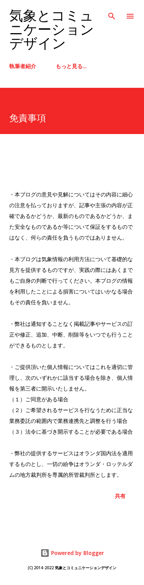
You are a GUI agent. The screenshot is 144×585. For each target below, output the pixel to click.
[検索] (111, 13)
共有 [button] (120, 496)
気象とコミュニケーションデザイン (51, 30)
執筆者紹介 (22, 66)
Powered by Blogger (72, 553)
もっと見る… (71, 66)
